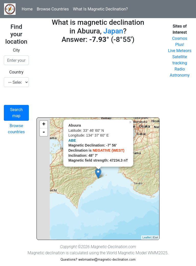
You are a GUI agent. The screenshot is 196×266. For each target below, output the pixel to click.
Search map (16, 112)
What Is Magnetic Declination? (100, 9)
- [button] (43, 132)
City (16, 50)
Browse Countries (53, 9)
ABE (72, 140)
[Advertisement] (98, 81)
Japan (113, 31)
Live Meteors (179, 50)
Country (16, 72)
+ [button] (43, 124)
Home (27, 9)
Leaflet (146, 237)
